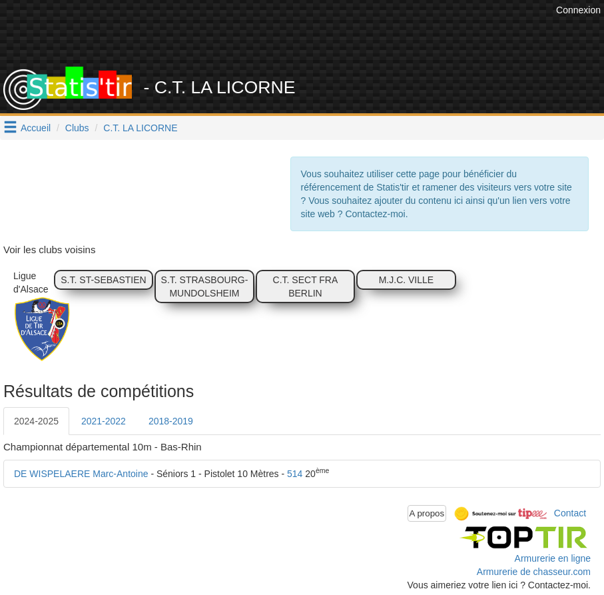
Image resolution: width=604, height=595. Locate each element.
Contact (570, 512)
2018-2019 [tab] (171, 421)
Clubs (77, 128)
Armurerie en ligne (553, 558)
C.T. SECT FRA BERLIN (305, 286)
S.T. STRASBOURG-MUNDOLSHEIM (204, 286)
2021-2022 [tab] (103, 421)
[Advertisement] (310, 33)
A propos (427, 513)
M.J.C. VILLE (406, 280)
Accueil (36, 128)
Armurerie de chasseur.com (534, 571)
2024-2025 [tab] (36, 421)
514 (294, 473)
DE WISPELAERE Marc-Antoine (81, 473)
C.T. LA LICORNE (140, 128)
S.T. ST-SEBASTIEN (103, 280)
